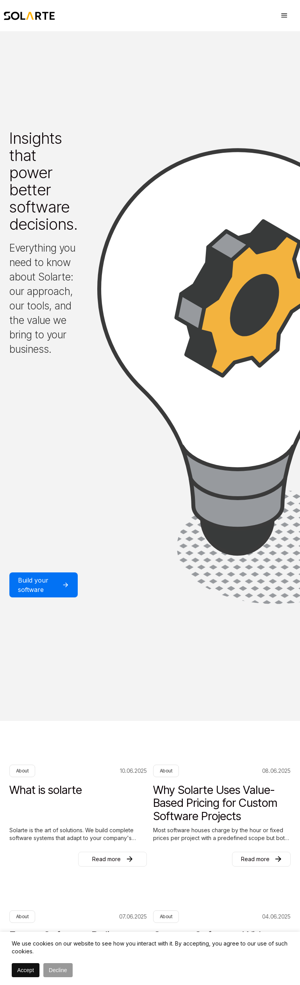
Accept (25, 970)
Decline (58, 970)
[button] (284, 15)
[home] (29, 15)
